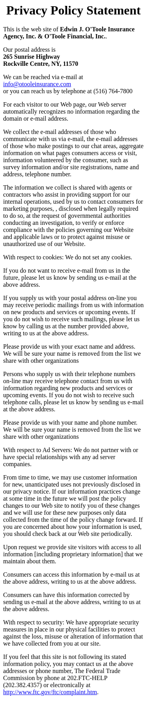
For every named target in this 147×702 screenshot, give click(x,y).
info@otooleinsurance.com (37, 84)
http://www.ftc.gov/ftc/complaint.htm (50, 692)
